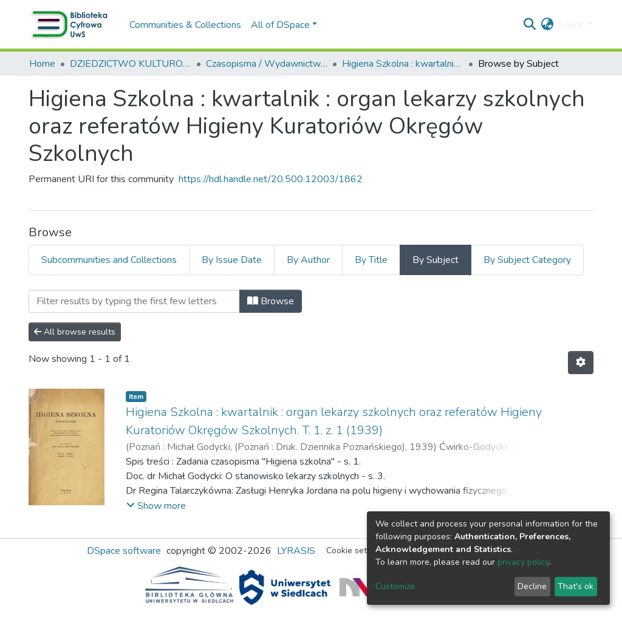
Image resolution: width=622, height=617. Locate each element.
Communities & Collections (185, 25)
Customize (395, 586)
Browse (270, 301)
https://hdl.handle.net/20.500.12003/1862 (271, 179)
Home (42, 63)
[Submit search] (530, 25)
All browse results (74, 332)
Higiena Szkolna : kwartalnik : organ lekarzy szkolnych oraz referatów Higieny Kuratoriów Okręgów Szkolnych (402, 63)
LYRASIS (296, 550)
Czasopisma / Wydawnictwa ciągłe (266, 63)
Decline (532, 586)
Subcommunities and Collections (109, 260)
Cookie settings (356, 550)
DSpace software (124, 550)
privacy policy (523, 562)
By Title (371, 260)
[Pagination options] (580, 362)
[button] (547, 25)
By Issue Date (232, 260)
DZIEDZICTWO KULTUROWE (130, 63)
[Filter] (134, 301)
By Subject (435, 260)
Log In (572, 25)
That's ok (575, 586)
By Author (308, 260)
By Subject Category (527, 260)
